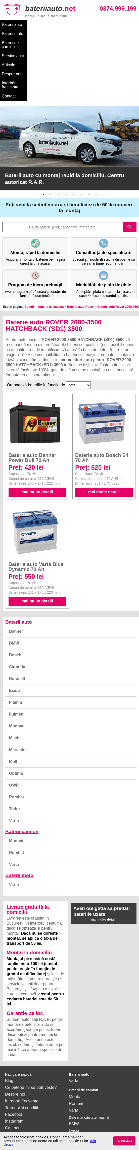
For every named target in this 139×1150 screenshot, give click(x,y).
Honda (75, 1115)
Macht (15, 675)
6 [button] (80, 131)
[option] (69, 85)
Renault (76, 1095)
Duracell (17, 616)
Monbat (16, 663)
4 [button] (65, 131)
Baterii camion (21, 769)
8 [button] (96, 131)
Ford (73, 1074)
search (130, 165)
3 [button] (58, 131)
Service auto (99, 24)
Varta (14, 758)
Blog (9, 1018)
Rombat (16, 734)
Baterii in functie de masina (44, 244)
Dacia (74, 1068)
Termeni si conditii (21, 1045)
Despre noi (11, 33)
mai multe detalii (37, 429)
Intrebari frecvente (21, 1038)
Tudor (14, 746)
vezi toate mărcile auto (89, 1122)
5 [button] (73, 131)
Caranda (17, 604)
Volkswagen (80, 1088)
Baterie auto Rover (80, 244)
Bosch (15, 592)
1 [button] (43, 131)
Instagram (14, 1058)
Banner (16, 569)
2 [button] (50, 131)
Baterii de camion (68, 24)
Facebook (14, 1052)
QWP (14, 723)
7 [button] (88, 131)
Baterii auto (12, 24)
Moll (13, 699)
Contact (69, 33)
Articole (122, 24)
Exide (14, 628)
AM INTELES (124, 1140)
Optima (16, 711)
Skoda (75, 1081)
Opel (73, 1108)
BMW (14, 581)
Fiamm (15, 640)
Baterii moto (37, 24)
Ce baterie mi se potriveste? (31, 1025)
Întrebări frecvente (41, 33)
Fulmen (16, 652)
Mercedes (18, 687)
